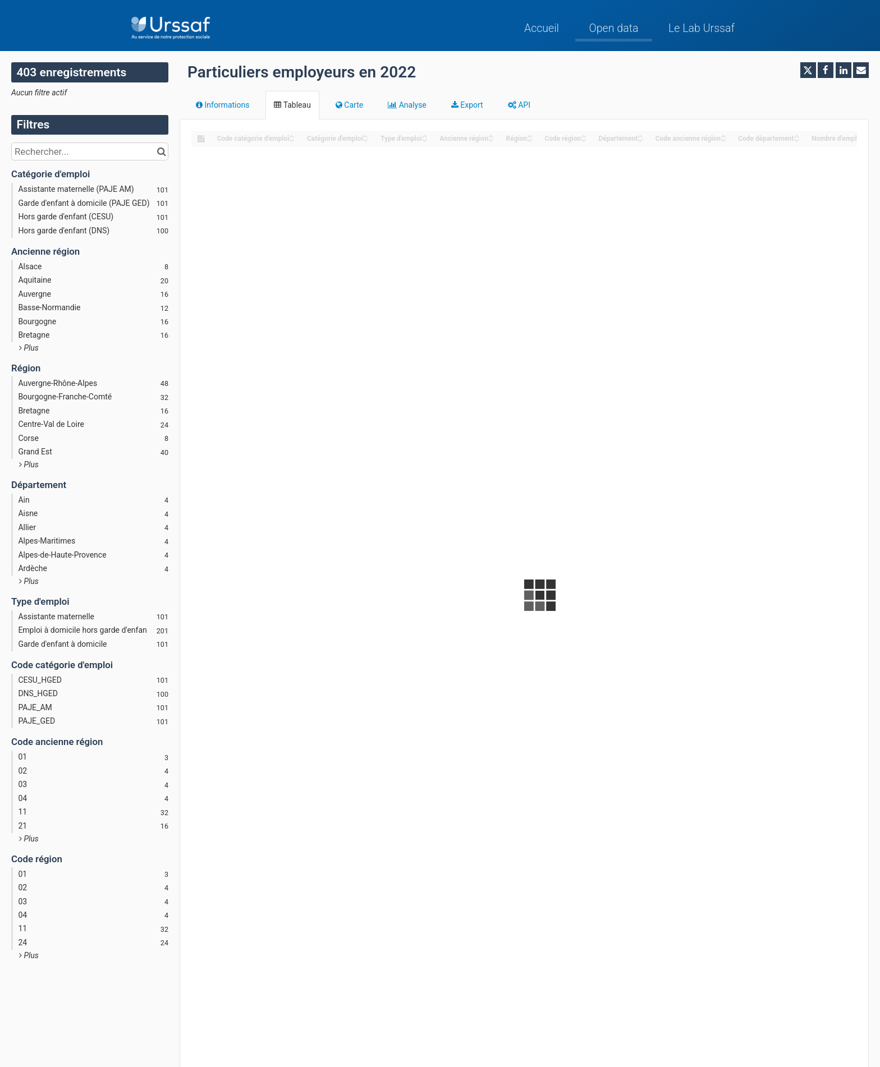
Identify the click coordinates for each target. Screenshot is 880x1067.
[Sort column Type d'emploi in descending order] (425, 139)
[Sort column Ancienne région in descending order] (491, 139)
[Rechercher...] (89, 151)
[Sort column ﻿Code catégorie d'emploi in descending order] (292, 139)
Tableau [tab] (292, 104)
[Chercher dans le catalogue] (161, 151)
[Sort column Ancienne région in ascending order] (491, 135)
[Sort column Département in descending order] (640, 139)
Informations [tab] (222, 104)
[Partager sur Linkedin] (843, 70)
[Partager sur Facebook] (825, 70)
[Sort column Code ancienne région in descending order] (723, 139)
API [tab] (519, 104)
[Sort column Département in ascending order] (640, 135)
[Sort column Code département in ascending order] (797, 135)
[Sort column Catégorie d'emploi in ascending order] (365, 135)
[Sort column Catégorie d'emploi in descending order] (365, 139)
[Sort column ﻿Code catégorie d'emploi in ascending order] (292, 135)
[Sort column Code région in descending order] (583, 139)
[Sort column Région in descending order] (530, 139)
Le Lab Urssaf (701, 28)
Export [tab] (467, 104)
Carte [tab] (349, 104)
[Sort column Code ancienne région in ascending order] (723, 135)
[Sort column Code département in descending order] (797, 139)
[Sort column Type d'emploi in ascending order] (425, 135)
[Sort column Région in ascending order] (530, 135)
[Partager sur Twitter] (808, 70)
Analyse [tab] (407, 104)
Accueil (541, 28)
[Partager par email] (861, 70)
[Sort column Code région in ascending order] (583, 135)
